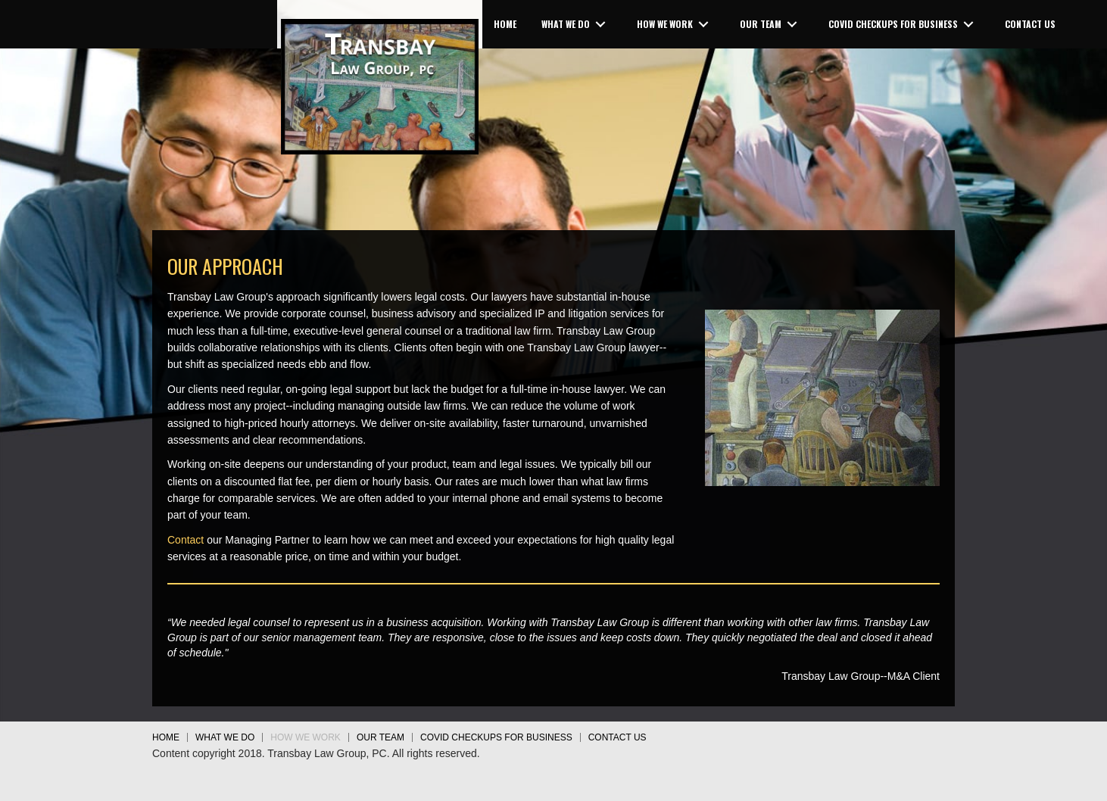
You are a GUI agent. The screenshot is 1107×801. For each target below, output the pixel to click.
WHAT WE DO (224, 737)
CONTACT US (617, 737)
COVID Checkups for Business (496, 737)
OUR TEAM (380, 737)
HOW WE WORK (305, 737)
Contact (185, 540)
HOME (165, 737)
